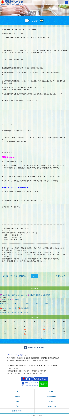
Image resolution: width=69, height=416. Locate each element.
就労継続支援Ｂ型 (51, 395)
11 (25, 328)
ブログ (17, 405)
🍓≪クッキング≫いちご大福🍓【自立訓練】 (14, 307)
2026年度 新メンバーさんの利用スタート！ (14, 311)
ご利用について (52, 405)
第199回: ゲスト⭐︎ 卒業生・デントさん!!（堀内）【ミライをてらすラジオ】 (24, 303)
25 (25, 333)
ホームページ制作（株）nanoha (34, 414)
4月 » (41, 338)
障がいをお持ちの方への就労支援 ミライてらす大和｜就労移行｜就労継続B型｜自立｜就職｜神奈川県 (12, 2)
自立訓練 (17, 395)
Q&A (17, 400)
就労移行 (51, 390)
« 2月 (2, 338)
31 (15, 335)
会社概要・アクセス (17, 410)
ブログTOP (34, 275)
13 (44, 328)
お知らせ (51, 400)
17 (15, 330)
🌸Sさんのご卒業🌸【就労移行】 (11, 298)
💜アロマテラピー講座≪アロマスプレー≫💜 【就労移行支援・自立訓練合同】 (25, 294)
